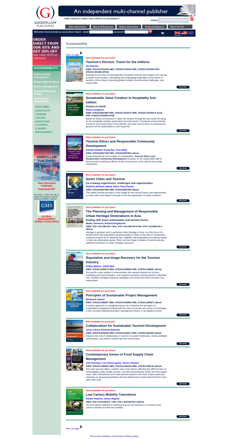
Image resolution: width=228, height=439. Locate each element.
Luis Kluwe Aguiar (111, 363)
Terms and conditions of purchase (106, 436)
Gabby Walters (93, 266)
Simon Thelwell (130, 363)
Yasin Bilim (121, 150)
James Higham (112, 398)
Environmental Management (42, 76)
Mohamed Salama (95, 299)
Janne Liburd (93, 329)
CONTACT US (99, 19)
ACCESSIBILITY (113, 19)
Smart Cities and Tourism (105, 179)
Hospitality (43, 110)
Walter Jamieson (94, 223)
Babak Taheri (112, 186)
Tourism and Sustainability (41, 100)
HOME (66, 19)
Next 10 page (75, 54)
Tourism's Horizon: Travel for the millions (118, 62)
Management (44, 132)
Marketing (42, 121)
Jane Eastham (93, 363)
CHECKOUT (75, 19)
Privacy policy (131, 436)
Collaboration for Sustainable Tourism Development (126, 325)
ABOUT (85, 19)
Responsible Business (46, 81)
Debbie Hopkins (94, 398)
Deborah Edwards (110, 329)
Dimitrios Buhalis (95, 186)
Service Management (46, 86)
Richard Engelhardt (115, 223)
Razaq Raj (108, 150)
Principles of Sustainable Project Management (121, 295)
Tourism (40, 114)
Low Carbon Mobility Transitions (111, 394)
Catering (41, 125)
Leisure (40, 117)
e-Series (40, 128)
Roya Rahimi (127, 186)
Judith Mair (108, 266)
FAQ (91, 19)
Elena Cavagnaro (95, 109)
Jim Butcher (92, 66)
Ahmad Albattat (94, 150)
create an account (61, 32)
